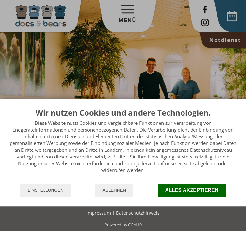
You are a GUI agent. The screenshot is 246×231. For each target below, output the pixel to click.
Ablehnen (114, 190)
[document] (123, 145)
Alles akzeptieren (191, 190)
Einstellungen (46, 190)
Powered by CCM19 (123, 224)
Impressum (98, 213)
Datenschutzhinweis (138, 213)
